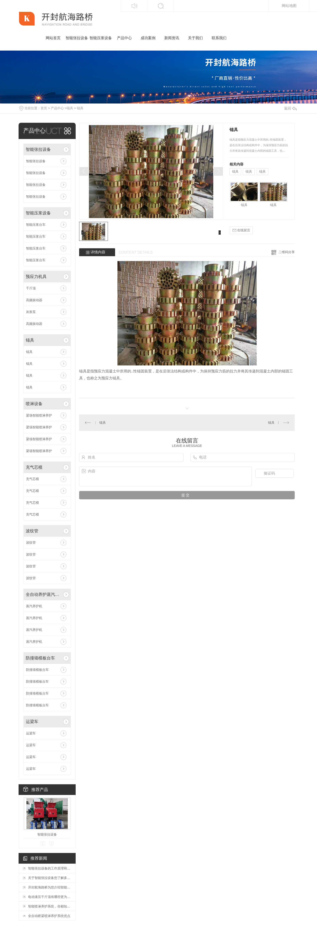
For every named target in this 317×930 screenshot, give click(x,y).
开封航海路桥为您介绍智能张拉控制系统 (49, 887)
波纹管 (32, 531)
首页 (44, 108)
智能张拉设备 (77, 38)
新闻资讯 (171, 38)
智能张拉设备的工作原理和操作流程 (49, 868)
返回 (290, 108)
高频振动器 (34, 300)
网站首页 (53, 38)
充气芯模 (34, 467)
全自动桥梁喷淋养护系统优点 (49, 916)
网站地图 (289, 6)
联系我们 (219, 38)
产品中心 (124, 38)
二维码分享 (286, 252)
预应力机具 (36, 276)
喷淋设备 (34, 403)
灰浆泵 (31, 312)
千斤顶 (31, 288)
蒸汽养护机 (34, 606)
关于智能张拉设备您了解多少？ (49, 878)
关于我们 (195, 38)
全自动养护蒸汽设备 (43, 594)
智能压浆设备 (101, 38)
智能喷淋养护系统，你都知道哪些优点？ (49, 906)
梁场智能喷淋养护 (39, 415)
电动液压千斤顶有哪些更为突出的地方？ (49, 897)
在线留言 (241, 230)
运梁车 (32, 721)
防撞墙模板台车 (40, 658)
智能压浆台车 (35, 224)
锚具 (70, 108)
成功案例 (148, 38)
